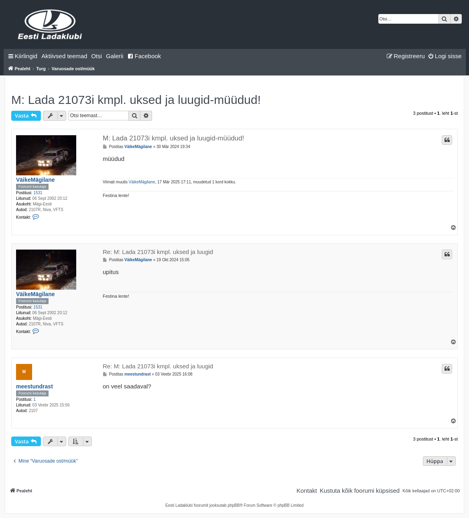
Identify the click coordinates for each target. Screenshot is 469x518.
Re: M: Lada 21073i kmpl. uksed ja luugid (158, 251)
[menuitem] (64, 56)
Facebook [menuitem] (144, 56)
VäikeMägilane (35, 179)
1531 (37, 193)
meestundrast (34, 386)
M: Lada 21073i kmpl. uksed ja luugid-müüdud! (136, 99)
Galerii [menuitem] (114, 56)
